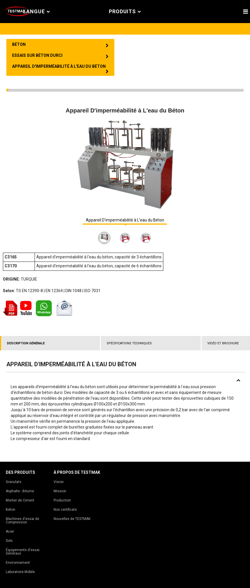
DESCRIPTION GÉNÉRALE (26, 343)
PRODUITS (125, 11)
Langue (36, 11)
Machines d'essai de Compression (22, 520)
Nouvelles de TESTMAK (72, 519)
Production (62, 500)
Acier (10, 531)
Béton (10, 509)
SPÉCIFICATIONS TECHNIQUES (129, 343)
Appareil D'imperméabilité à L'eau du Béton (125, 220)
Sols (9, 540)
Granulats (13, 482)
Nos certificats (65, 509)
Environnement (18, 562)
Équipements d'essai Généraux (22, 551)
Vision (59, 482)
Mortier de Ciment (20, 500)
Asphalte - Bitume (20, 491)
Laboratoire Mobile (20, 572)
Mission (60, 491)
